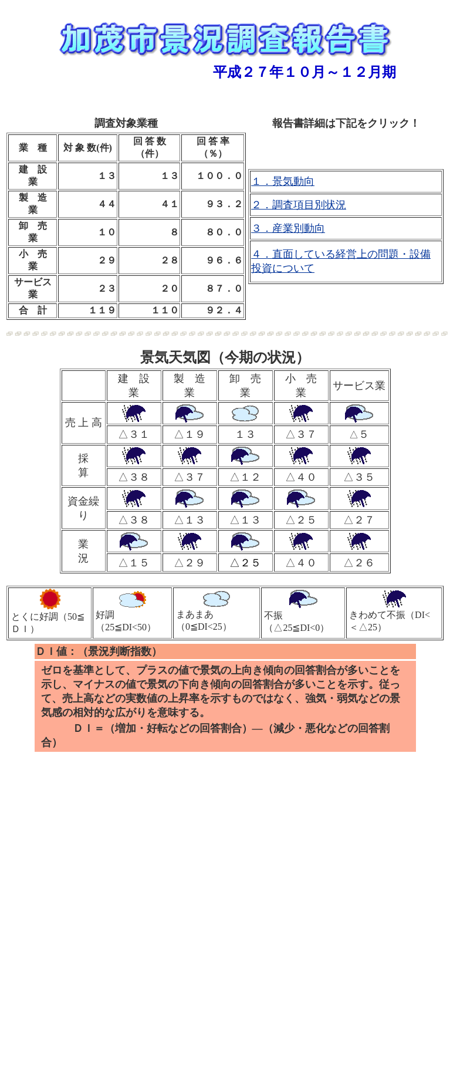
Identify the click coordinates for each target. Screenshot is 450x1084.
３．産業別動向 (288, 228)
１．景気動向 (282, 181)
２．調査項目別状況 (298, 205)
